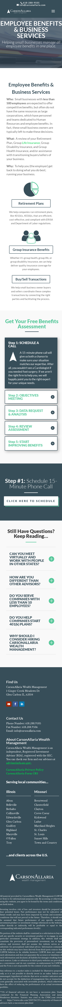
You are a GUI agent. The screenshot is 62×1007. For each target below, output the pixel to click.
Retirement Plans (31, 203)
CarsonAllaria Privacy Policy (25, 770)
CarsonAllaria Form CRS (22, 773)
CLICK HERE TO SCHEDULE (31, 501)
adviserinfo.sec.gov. (18, 763)
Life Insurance (31, 143)
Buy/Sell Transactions (31, 279)
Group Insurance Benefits (31, 250)
